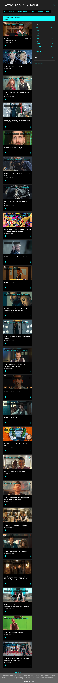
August (38, 33)
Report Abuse (39, 63)
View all (6, 19)
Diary (47, 11)
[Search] (54, 5)
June (38, 35)
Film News (40, 11)
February (39, 46)
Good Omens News (22, 11)
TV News (32, 11)
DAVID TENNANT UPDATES (21, 4)
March (38, 43)
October (39, 30)
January (39, 49)
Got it (34, 681)
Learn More (26, 681)
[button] (30, 46)
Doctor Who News (9, 11)
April (38, 41)
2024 (36, 27)
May (38, 38)
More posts (18, 672)
